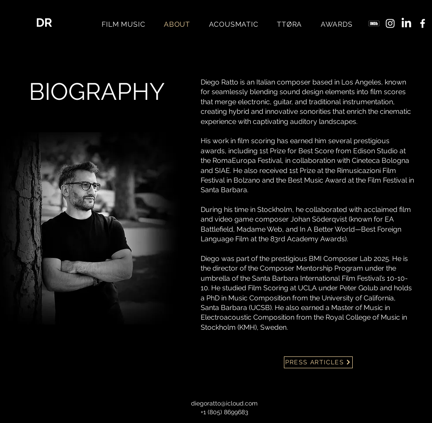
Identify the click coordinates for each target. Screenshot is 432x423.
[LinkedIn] (406, 23)
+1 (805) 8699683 (224, 412)
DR (44, 22)
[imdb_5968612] (374, 23)
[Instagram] (390, 23)
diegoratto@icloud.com (224, 403)
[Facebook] (422, 23)
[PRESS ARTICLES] (318, 362)
